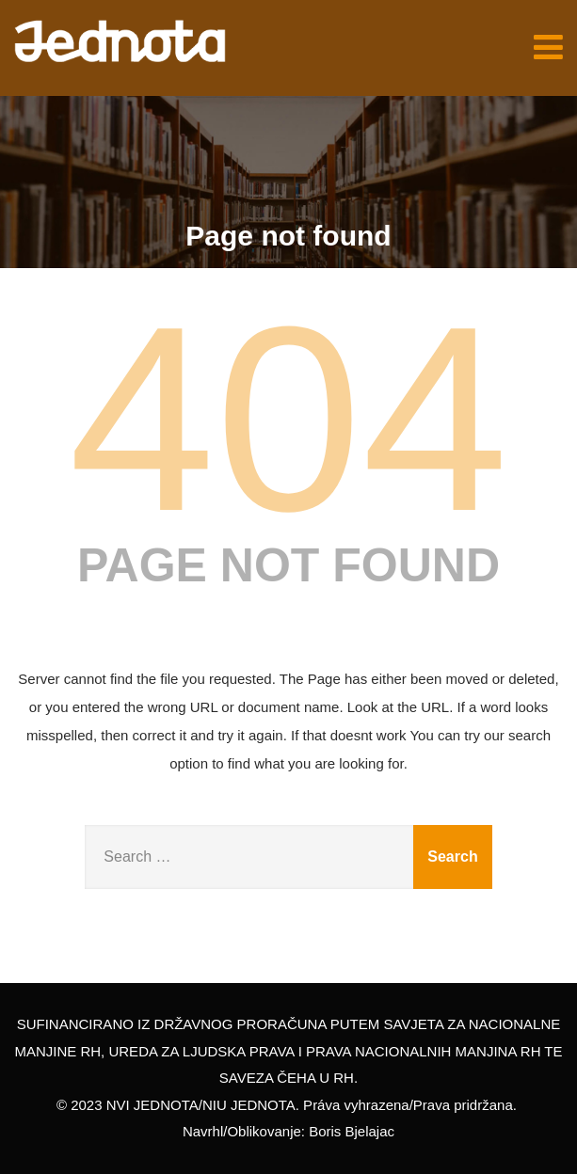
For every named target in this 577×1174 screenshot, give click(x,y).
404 (288, 418)
